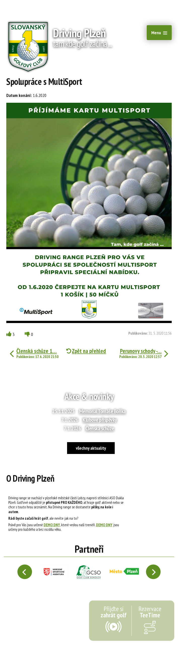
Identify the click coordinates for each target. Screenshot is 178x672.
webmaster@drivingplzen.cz (98, 656)
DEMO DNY (52, 524)
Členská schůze (99, 428)
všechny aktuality (91, 448)
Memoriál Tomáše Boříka (102, 411)
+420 (159, 5)
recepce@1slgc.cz (122, 5)
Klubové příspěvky (100, 419)
